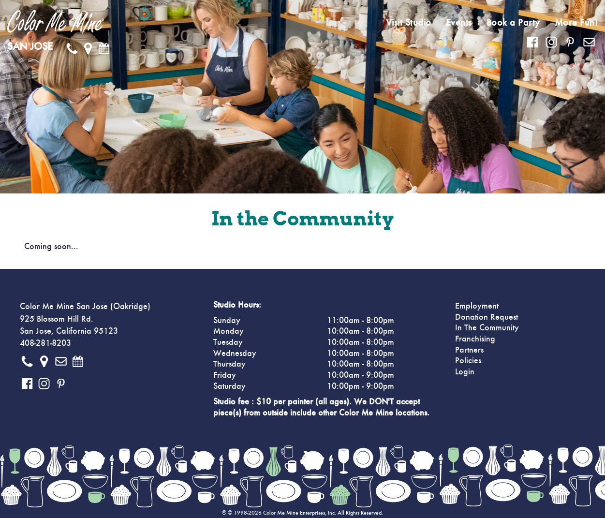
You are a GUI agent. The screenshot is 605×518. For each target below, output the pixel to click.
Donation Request (486, 317)
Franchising (475, 339)
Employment (477, 306)
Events (459, 23)
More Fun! (576, 23)
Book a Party (513, 23)
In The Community (487, 328)
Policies (468, 360)
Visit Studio (408, 23)
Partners (469, 350)
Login (464, 372)
